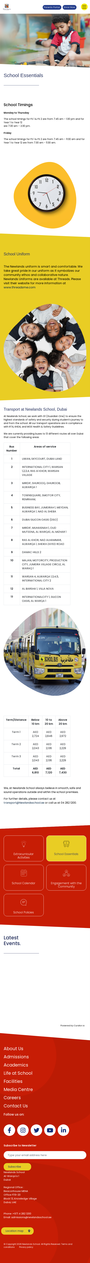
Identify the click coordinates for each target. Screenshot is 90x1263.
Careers (12, 1098)
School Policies (23, 912)
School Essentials (66, 854)
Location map (18, 1231)
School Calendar (23, 883)
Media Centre (18, 1090)
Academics (16, 1065)
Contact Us (16, 1106)
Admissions (16, 1057)
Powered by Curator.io (72, 1025)
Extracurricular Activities (24, 855)
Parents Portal (52, 7)
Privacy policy (26, 1247)
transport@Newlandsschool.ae (24, 803)
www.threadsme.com (20, 287)
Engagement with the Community (66, 885)
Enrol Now (69, 7)
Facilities (13, 1081)
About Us (13, 1049)
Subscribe (14, 1167)
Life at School (18, 1073)
